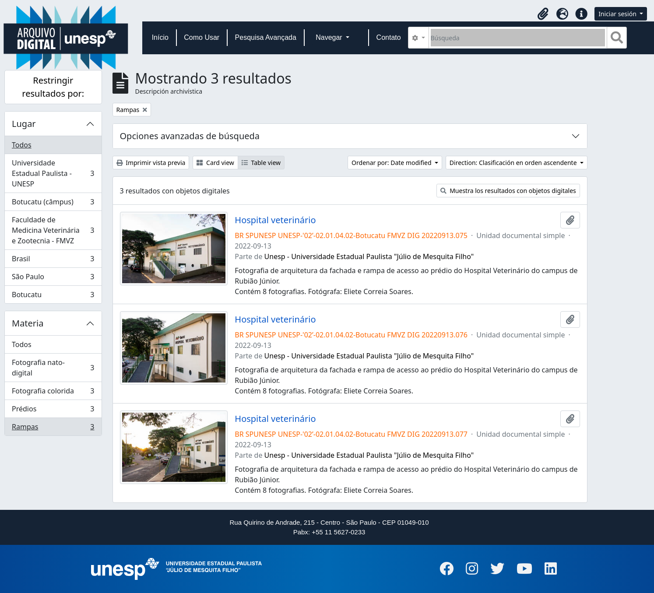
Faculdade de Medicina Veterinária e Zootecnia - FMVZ (53, 230)
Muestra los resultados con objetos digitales (508, 190)
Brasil (53, 260)
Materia (28, 323)
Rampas (53, 428)
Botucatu (53, 296)
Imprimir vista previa (151, 162)
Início (160, 37)
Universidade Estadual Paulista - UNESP (53, 173)
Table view (261, 162)
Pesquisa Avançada (265, 37)
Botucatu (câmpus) (53, 203)
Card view (215, 162)
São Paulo (53, 278)
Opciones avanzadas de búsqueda (190, 136)
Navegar (330, 37)
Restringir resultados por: (53, 86)
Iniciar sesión (618, 14)
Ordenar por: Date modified (392, 162)
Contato (388, 37)
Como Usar (201, 37)
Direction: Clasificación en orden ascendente (514, 162)
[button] (542, 14)
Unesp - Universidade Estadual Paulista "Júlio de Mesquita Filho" (369, 256)
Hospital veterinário (275, 220)
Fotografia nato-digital (53, 368)
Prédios (53, 411)
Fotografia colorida (53, 393)
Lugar (24, 124)
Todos (22, 145)
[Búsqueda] (518, 38)
